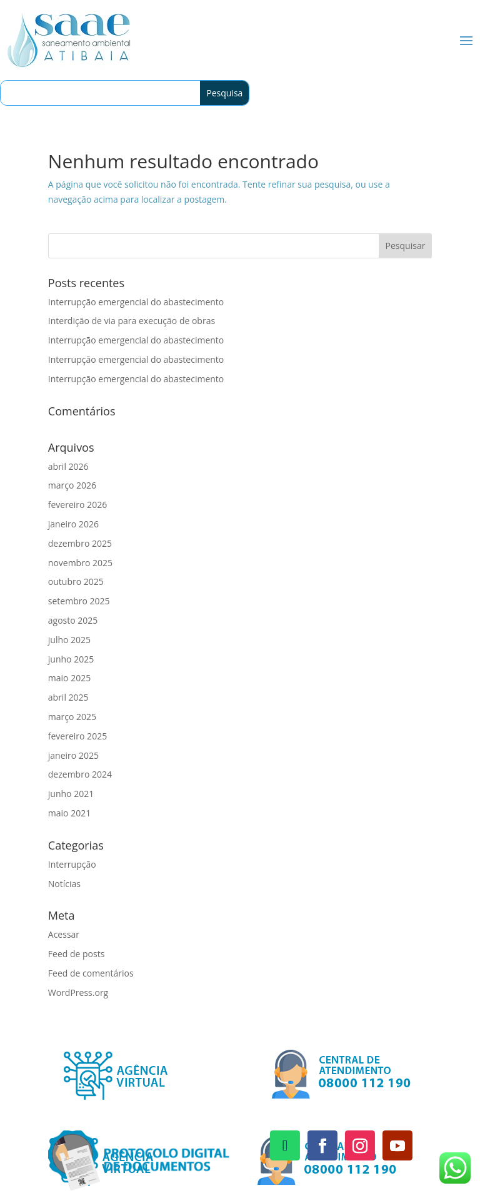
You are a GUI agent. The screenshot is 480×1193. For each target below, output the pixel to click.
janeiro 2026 (73, 524)
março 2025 (72, 717)
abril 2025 (68, 697)
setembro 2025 (79, 601)
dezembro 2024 (80, 774)
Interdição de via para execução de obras (131, 321)
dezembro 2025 (80, 543)
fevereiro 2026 (77, 504)
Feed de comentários (91, 973)
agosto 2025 (73, 620)
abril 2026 (68, 466)
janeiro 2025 (73, 755)
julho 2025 (69, 640)
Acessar (63, 934)
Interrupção (72, 864)
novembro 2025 (80, 563)
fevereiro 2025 (77, 736)
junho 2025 (71, 659)
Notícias (64, 884)
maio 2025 (69, 678)
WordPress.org (78, 992)
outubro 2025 (76, 581)
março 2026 (72, 485)
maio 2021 (69, 813)
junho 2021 (71, 794)
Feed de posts (76, 954)
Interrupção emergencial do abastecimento (136, 302)
